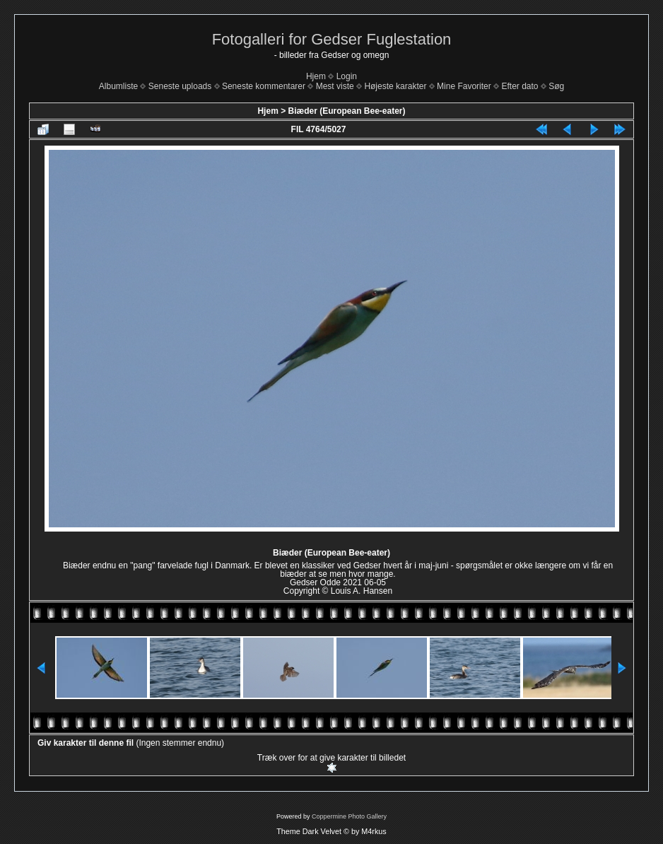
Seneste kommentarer (263, 86)
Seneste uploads (179, 86)
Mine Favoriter (464, 86)
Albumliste (118, 86)
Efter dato (519, 86)
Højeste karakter (395, 86)
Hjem (316, 76)
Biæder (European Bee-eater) (346, 111)
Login (346, 76)
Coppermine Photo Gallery (349, 816)
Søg (556, 86)
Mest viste (335, 86)
